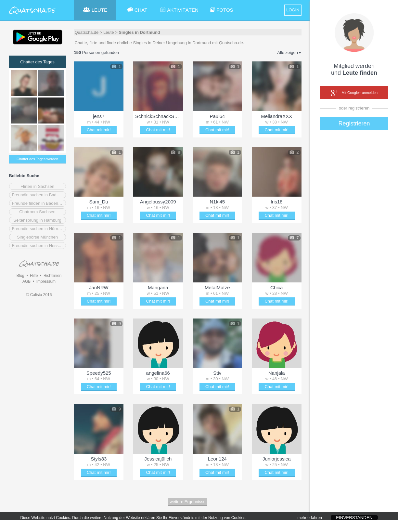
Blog (20, 275)
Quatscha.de (87, 32)
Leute (108, 32)
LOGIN (292, 9)
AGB (26, 281)
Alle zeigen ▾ (289, 52)
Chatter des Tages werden (37, 159)
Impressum (46, 281)
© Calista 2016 (39, 294)
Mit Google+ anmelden (354, 93)
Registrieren (354, 123)
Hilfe (34, 275)
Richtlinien (52, 275)
